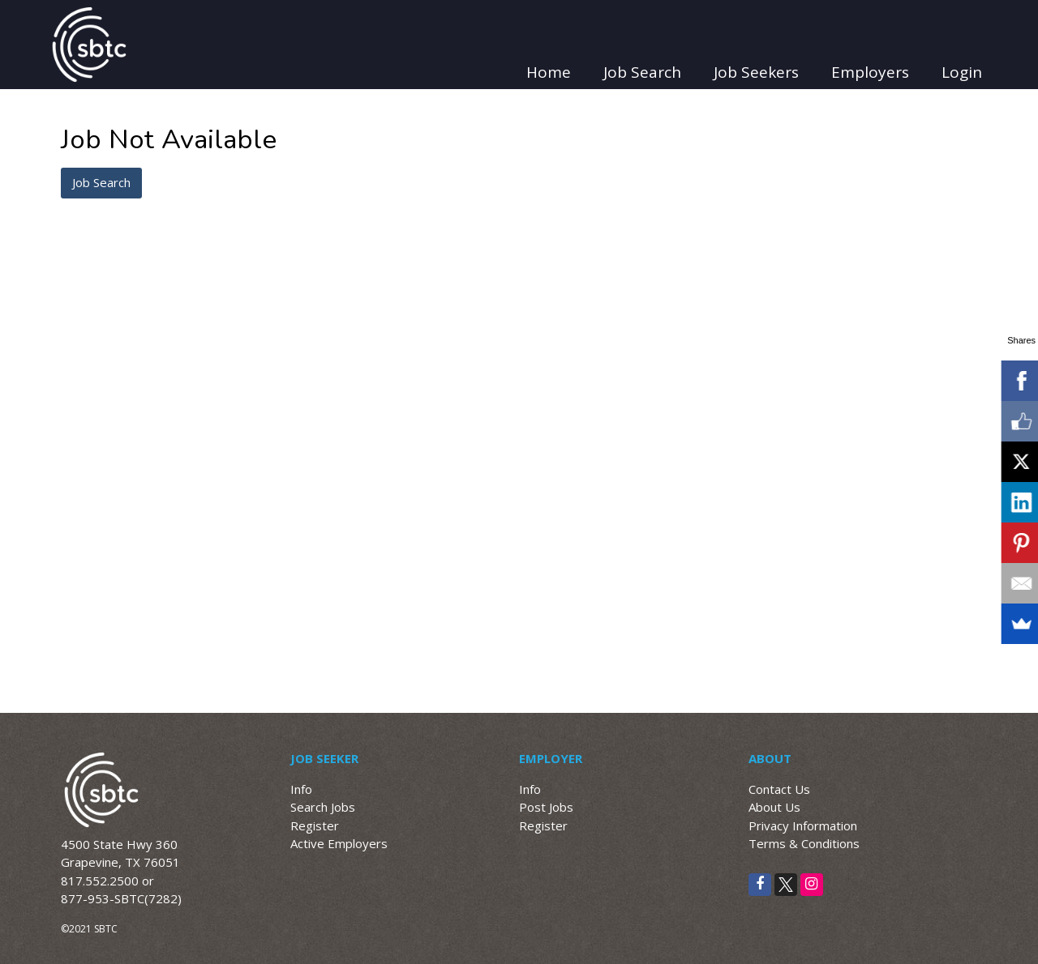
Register (314, 825)
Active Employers (339, 843)
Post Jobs (546, 807)
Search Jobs (322, 807)
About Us (774, 807)
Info (301, 789)
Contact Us (779, 789)
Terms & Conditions (804, 843)
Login (961, 72)
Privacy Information (802, 825)
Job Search (642, 72)
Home (548, 72)
